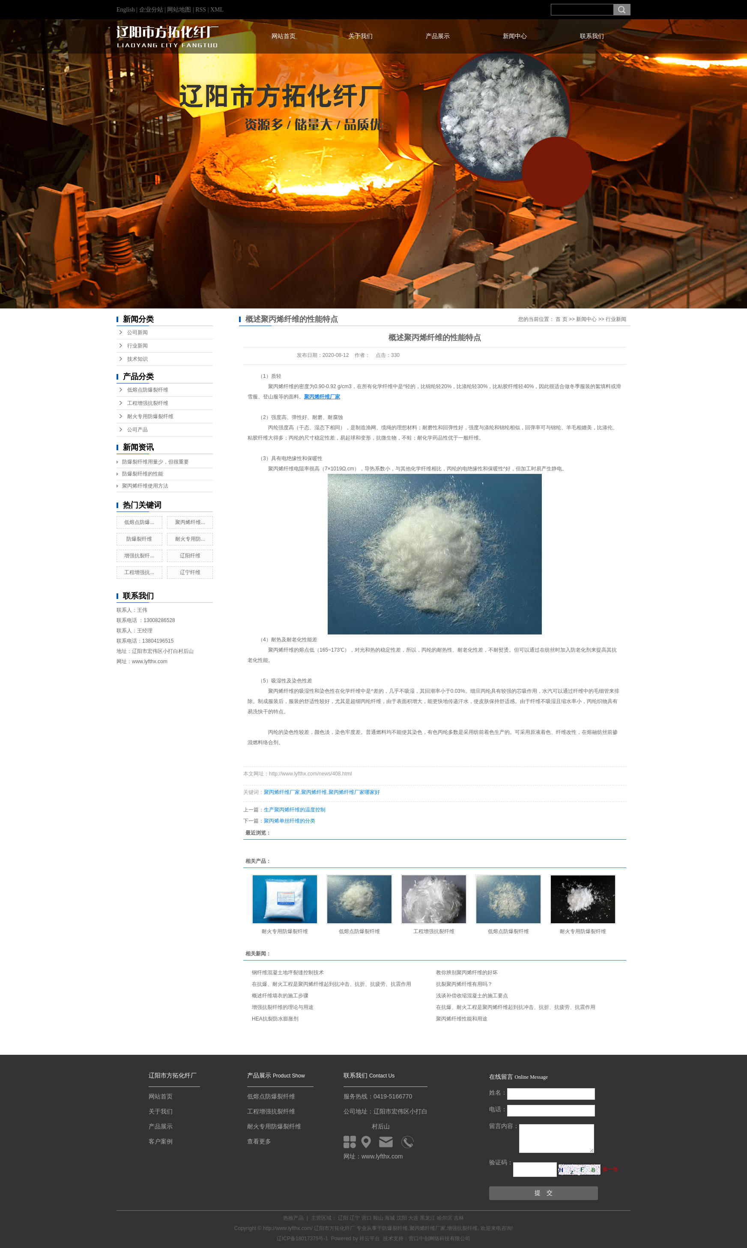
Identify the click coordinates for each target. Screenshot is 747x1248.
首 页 (561, 319)
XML (217, 9)
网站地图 (180, 9)
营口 (367, 1218)
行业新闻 (137, 346)
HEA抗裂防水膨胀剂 (275, 1019)
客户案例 (161, 1141)
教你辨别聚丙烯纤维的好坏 (467, 973)
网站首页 (284, 36)
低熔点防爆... (139, 522)
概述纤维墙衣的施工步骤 (280, 996)
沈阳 (402, 1218)
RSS (200, 9)
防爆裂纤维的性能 (142, 474)
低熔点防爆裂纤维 (147, 390)
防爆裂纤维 (139, 539)
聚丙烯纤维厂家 (282, 792)
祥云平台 (369, 1239)
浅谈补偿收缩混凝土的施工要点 (472, 996)
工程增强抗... (139, 572)
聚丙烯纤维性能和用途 (461, 1019)
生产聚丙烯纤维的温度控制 (295, 810)
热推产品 (293, 1218)
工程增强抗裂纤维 (147, 403)
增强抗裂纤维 (462, 1228)
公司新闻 (137, 332)
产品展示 (438, 36)
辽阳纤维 (190, 556)
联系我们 (592, 36)
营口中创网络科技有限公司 (439, 1239)
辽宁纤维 (190, 572)
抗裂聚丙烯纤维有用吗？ (464, 984)
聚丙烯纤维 (314, 792)
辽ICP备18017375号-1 (302, 1239)
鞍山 (378, 1218)
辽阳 (343, 1218)
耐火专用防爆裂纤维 (150, 416)
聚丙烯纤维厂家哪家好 (354, 792)
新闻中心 (515, 36)
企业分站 (151, 9)
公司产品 (137, 430)
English (126, 9)
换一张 (610, 1169)
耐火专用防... (190, 539)
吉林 (459, 1218)
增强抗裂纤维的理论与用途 (283, 1007)
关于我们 (361, 36)
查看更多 (259, 1141)
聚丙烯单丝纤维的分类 (289, 821)
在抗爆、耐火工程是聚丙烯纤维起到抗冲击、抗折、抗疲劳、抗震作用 (331, 984)
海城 (390, 1218)
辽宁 (355, 1218)
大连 (413, 1218)
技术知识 (137, 359)
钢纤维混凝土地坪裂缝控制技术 (288, 973)
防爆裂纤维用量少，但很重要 (155, 462)
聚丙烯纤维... (190, 522)
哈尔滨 (444, 1218)
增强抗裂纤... (139, 556)
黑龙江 (427, 1218)
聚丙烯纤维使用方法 (145, 486)
